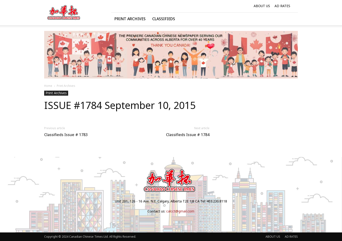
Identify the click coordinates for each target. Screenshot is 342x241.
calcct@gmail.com (180, 211)
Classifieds (163, 18)
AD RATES (282, 6)
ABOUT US (262, 6)
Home (48, 86)
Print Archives (130, 18)
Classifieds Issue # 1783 (66, 134)
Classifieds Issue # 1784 (187, 134)
